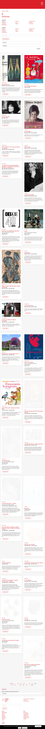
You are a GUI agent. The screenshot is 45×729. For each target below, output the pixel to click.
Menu (42, 4)
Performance (4, 24)
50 (20, 685)
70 (26, 685)
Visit (3, 720)
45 (14, 685)
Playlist (16, 23)
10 (18, 683)
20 (21, 683)
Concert (17, 21)
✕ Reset (38, 48)
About (3, 711)
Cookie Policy (25, 716)
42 (32, 683)
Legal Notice (25, 714)
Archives (3, 718)
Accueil (3, 11)
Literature (4, 23)
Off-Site (3, 713)
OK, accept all (38, 726)
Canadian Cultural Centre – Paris (6, 5)
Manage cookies (26, 717)
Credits (24, 718)
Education (3, 716)
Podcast (3, 21)
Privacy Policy (26, 713)
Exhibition (4, 22)
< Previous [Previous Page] (11, 683)
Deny (20, 727)
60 (23, 685)
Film (16, 22)
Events (7, 11)
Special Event (32, 21)
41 (29, 683)
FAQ (24, 711)
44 (11, 685)
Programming (4, 712)
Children (31, 22)
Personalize (24, 727)
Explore (3, 714)
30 (24, 683)
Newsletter (4, 717)
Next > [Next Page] (32, 685)
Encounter (31, 23)
